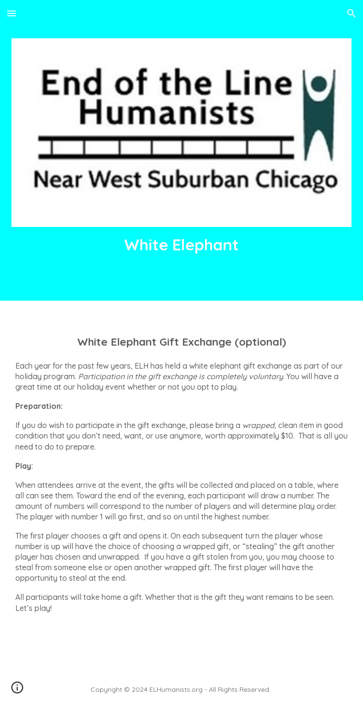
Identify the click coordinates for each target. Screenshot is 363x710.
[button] (11, 13)
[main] (181, 244)
